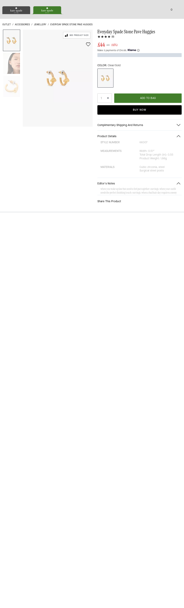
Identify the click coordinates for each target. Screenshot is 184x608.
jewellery (40, 41)
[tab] (75, 4)
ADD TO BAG (148, 109)
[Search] (145, 17)
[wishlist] (88, 61)
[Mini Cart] (179, 17)
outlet (6, 41)
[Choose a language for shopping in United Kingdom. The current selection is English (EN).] (9, 17)
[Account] (173, 17)
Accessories (22, 41)
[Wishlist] (166, 17)
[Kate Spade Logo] (92, 17)
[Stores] (23, 17)
